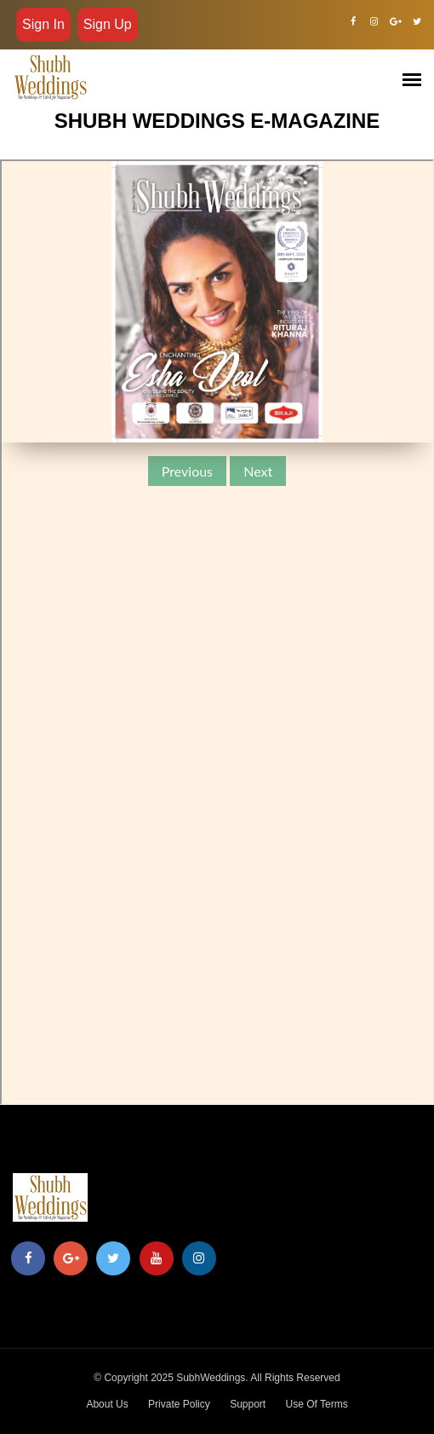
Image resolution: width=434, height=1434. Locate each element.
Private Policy (179, 1404)
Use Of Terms (317, 1404)
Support (248, 1404)
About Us (107, 1404)
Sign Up (107, 24)
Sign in (43, 24)
